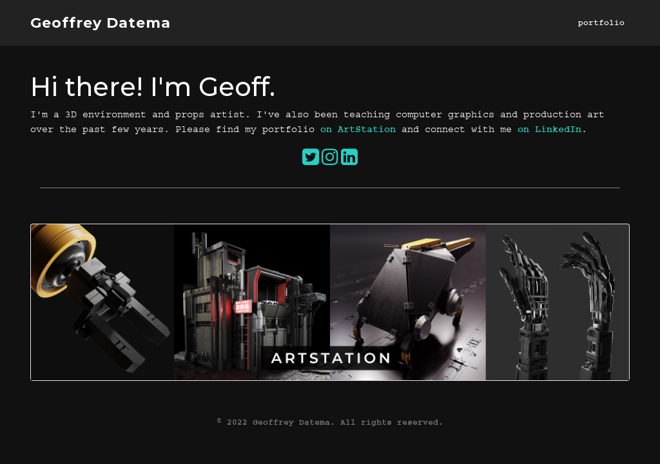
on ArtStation (358, 129)
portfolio (601, 22)
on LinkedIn (549, 129)
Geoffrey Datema (100, 23)
